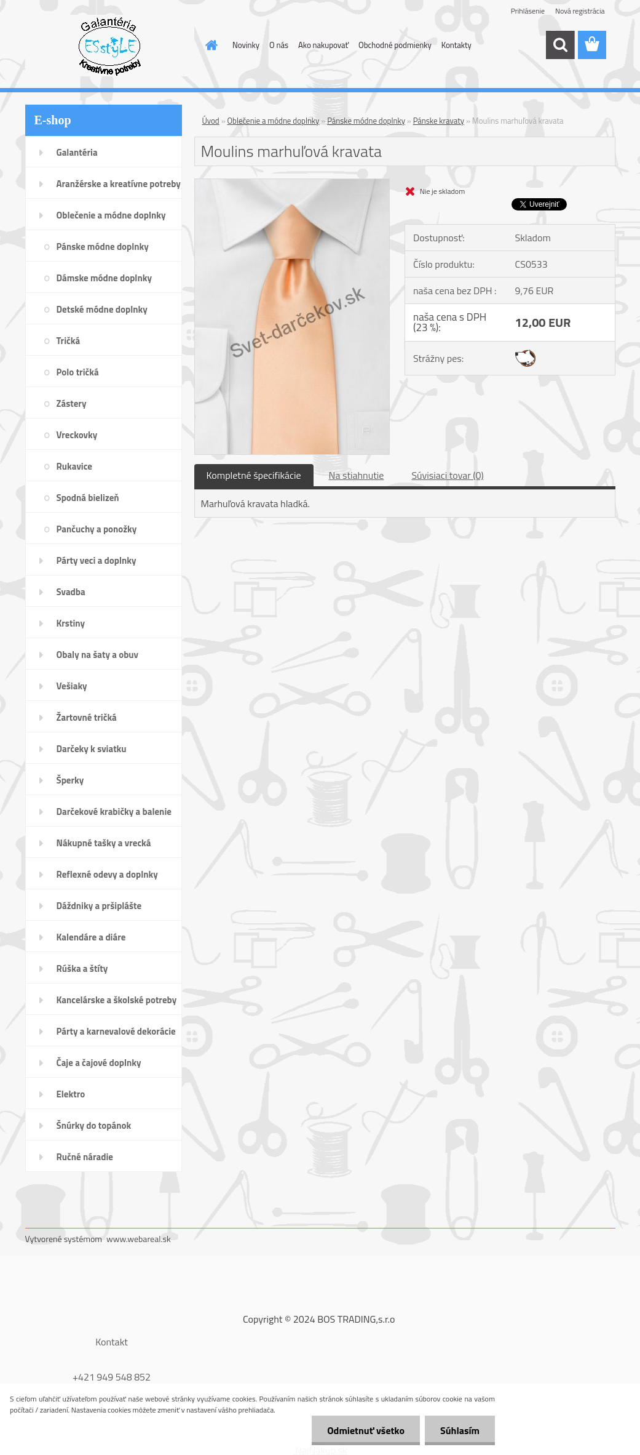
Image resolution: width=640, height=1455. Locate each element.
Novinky (245, 45)
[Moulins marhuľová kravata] (292, 184)
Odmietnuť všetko (366, 1430)
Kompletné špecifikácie (254, 475)
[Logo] (109, 45)
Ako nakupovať (323, 45)
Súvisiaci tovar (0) (447, 475)
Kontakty (456, 45)
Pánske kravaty (438, 120)
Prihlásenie (528, 11)
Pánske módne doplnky (366, 120)
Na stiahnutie (356, 475)
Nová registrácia (580, 11)
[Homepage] (209, 45)
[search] (560, 45)
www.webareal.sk (138, 1238)
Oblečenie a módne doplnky (273, 120)
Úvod (210, 120)
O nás (278, 45)
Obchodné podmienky (395, 45)
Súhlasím (460, 1430)
